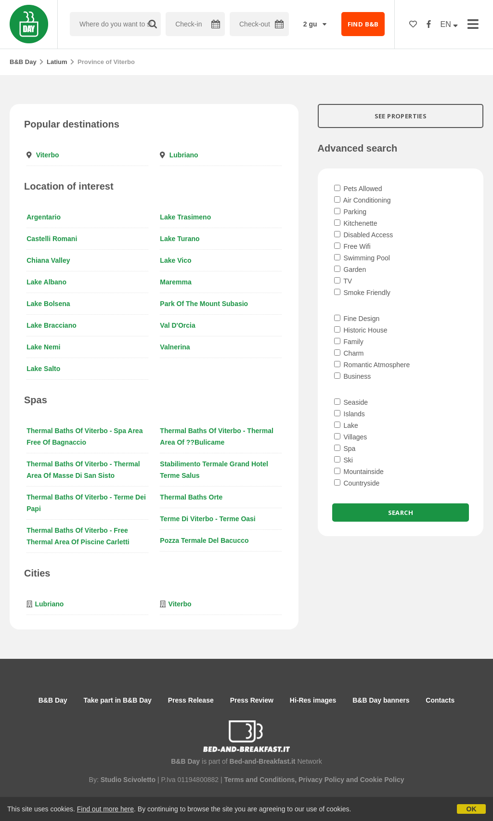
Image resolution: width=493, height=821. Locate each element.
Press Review (251, 700)
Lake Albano (46, 282)
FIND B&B (363, 24)
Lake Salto (43, 368)
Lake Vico (175, 260)
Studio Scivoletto (128, 779)
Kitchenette (355, 223)
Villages (350, 437)
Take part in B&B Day (118, 700)
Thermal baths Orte (191, 497)
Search (400, 512)
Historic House (361, 330)
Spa (345, 448)
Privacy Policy (321, 779)
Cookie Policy (382, 779)
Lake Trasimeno (185, 217)
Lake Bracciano (51, 325)
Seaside (351, 402)
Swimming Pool (362, 258)
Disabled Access (363, 235)
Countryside (357, 483)
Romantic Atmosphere (372, 365)
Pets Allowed (358, 188)
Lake (346, 425)
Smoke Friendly (362, 292)
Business (352, 376)
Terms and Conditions (259, 779)
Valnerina (175, 347)
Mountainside (359, 471)
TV (343, 281)
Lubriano (183, 155)
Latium (57, 61)
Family (348, 342)
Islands (349, 414)
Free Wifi (352, 246)
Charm (349, 353)
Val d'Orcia (177, 325)
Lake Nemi (43, 347)
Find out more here (105, 809)
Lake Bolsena (48, 304)
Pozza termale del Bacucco (204, 540)
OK (472, 809)
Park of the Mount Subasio (204, 304)
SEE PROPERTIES (401, 116)
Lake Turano (179, 239)
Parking (350, 212)
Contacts (440, 700)
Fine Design (357, 318)
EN (449, 24)
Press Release (191, 700)
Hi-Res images (313, 700)
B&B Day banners (380, 700)
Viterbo (47, 155)
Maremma (175, 282)
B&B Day (23, 61)
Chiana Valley (48, 260)
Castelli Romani (51, 239)
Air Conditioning (362, 200)
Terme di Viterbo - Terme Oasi (207, 519)
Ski (343, 460)
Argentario (43, 217)
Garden (350, 269)
